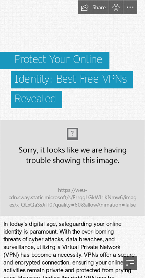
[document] (72, 139)
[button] (93, 7)
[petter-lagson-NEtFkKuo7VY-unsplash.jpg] (72, 168)
